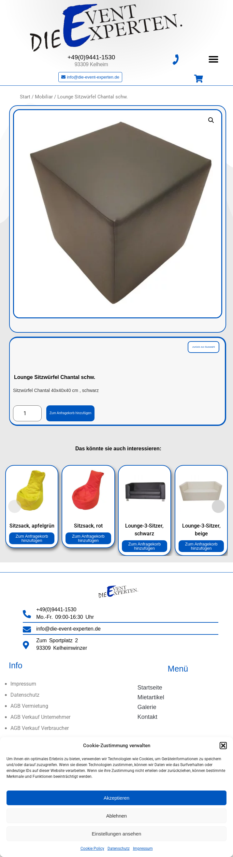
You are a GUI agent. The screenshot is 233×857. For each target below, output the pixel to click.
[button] (223, 745)
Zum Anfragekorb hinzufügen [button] (32, 538)
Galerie (147, 707)
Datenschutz (119, 848)
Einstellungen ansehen (116, 833)
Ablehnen (116, 816)
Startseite (150, 687)
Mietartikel (151, 697)
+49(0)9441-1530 (91, 51)
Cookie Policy (92, 848)
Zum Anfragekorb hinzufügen (70, 413)
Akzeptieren (116, 798)
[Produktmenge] (27, 413)
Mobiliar (44, 97)
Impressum (143, 848)
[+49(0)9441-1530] (175, 54)
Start (25, 97)
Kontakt (147, 717)
